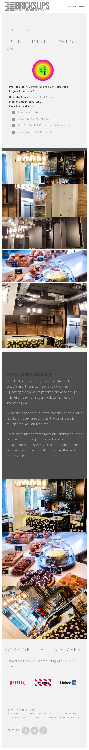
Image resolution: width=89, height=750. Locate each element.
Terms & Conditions (66, 714)
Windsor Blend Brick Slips (42, 96)
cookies (31, 714)
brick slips (74, 717)
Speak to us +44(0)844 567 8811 (35, 131)
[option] (17, 682)
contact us (45, 714)
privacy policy (15, 714)
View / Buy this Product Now (33, 118)
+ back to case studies (18, 30)
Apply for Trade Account (30, 112)
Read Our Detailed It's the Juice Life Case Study (43, 125)
